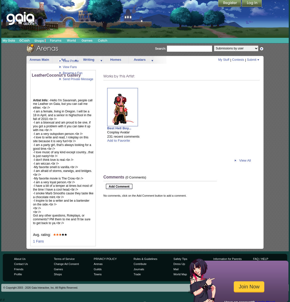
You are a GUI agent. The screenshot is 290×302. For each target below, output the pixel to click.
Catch (102, 40)
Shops (40, 40)
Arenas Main (39, 60)
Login (252, 4)
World (71, 40)
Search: (160, 48)
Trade (137, 274)
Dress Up (179, 263)
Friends (18, 269)
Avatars (140, 60)
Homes (115, 60)
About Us (19, 258)
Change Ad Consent (66, 263)
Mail (176, 269)
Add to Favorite (118, 140)
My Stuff (223, 60)
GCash (24, 40)
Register (230, 4)
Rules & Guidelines (145, 258)
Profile (18, 274)
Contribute (140, 263)
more (101, 60)
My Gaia (9, 40)
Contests (238, 60)
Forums (55, 40)
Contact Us (21, 263)
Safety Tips (180, 258)
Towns (98, 274)
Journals (139, 269)
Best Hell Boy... (119, 128)
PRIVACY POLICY (105, 258)
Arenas (98, 263)
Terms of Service (64, 258)
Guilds (98, 269)
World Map (180, 274)
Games (87, 40)
